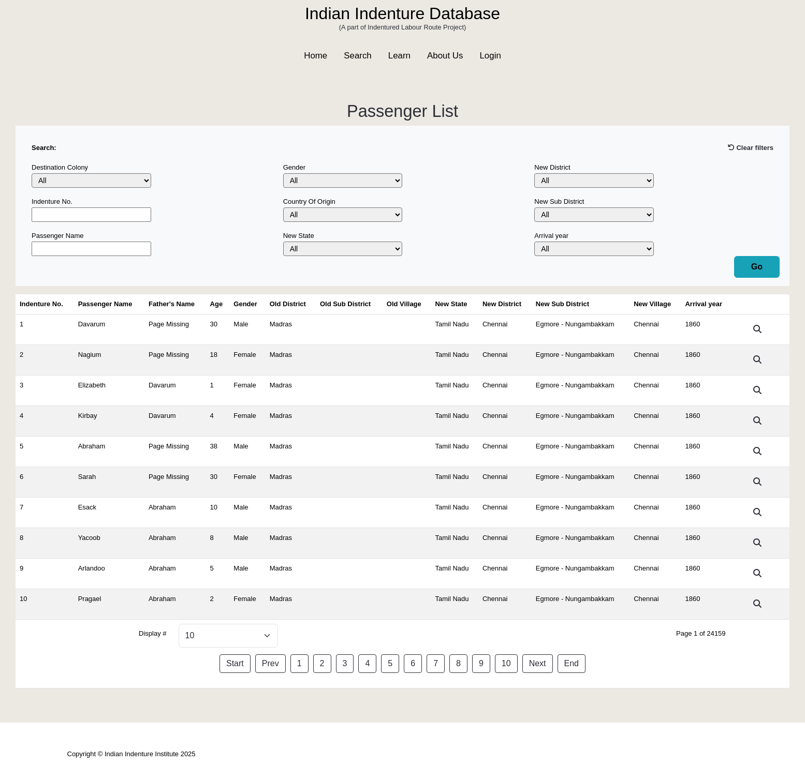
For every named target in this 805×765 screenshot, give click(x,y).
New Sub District (559, 201)
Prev (270, 663)
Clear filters (750, 148)
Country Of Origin (309, 201)
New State (298, 235)
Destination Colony (60, 167)
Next (537, 663)
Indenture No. (52, 201)
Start (235, 663)
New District (552, 167)
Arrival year (551, 235)
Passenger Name (57, 235)
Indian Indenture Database (402, 13)
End (571, 663)
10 (506, 663)
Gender (294, 167)
